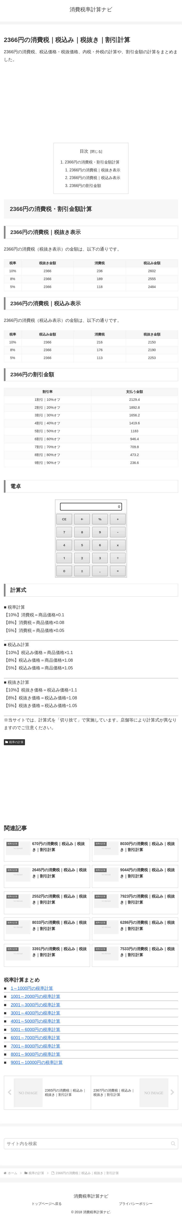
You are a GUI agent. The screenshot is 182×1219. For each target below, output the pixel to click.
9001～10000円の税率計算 (37, 1062)
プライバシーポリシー (135, 1204)
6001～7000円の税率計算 (35, 1037)
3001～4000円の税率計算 (35, 1013)
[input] (91, 1143)
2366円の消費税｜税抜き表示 (94, 170)
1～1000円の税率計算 (32, 988)
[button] (173, 1143)
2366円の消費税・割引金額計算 (92, 162)
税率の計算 (14, 742)
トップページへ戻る (46, 1204)
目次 (84, 151)
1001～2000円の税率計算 (35, 996)
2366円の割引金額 (85, 185)
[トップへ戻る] (175, 1212)
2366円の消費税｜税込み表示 (94, 177)
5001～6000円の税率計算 (35, 1029)
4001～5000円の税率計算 (35, 1021)
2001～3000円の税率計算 (35, 1005)
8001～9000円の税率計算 (35, 1054)
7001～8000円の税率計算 (35, 1046)
